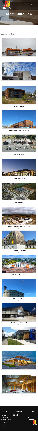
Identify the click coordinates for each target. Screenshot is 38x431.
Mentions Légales (31, 417)
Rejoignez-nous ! (6, 426)
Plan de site (31, 419)
